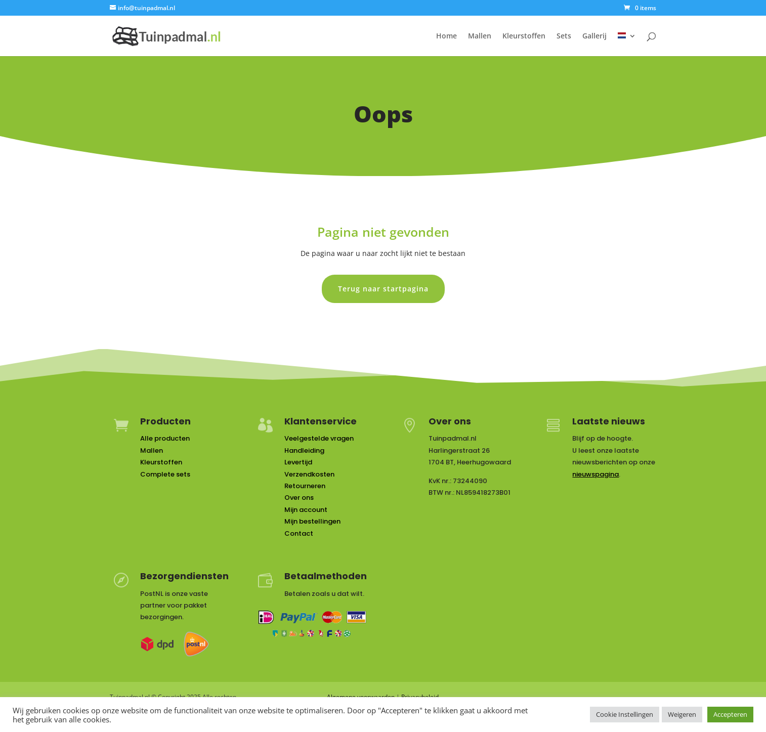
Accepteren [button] (730, 714)
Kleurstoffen (523, 36)
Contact (298, 533)
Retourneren (304, 486)
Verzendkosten (309, 474)
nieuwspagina (595, 474)
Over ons (299, 497)
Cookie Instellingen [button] (624, 714)
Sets (564, 36)
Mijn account (305, 509)
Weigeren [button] (682, 714)
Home (446, 36)
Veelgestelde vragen (319, 438)
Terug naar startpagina (383, 288)
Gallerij (594, 36)
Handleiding (304, 450)
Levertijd (298, 462)
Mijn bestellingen (312, 521)
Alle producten (165, 438)
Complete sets (165, 474)
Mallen (479, 36)
